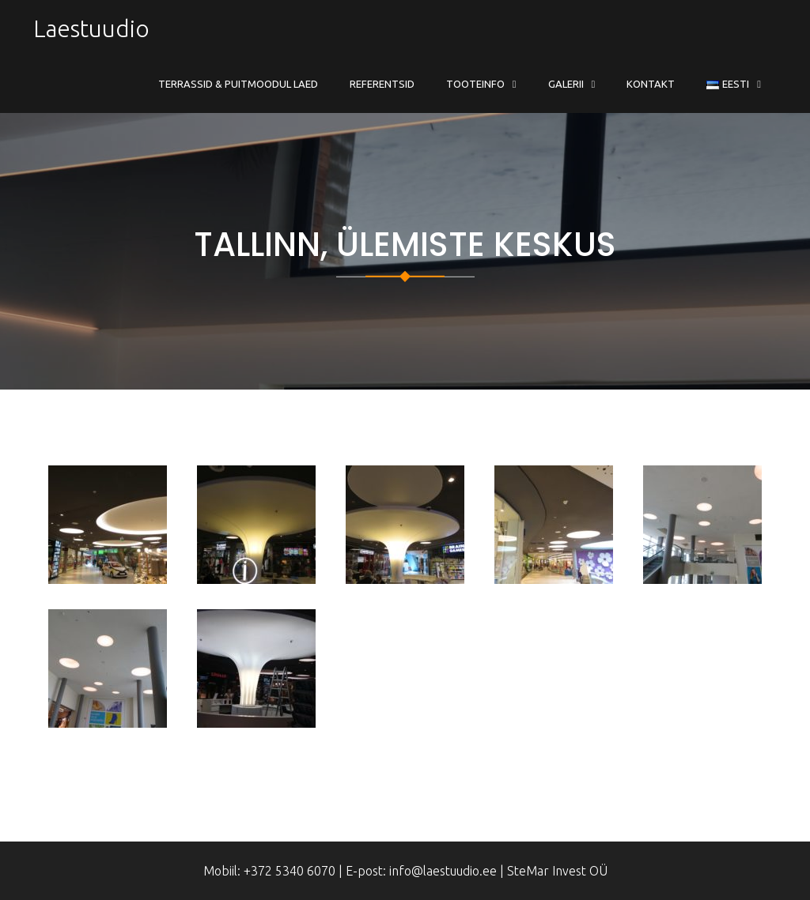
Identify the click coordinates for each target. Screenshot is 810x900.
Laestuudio (91, 28)
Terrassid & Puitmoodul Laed (238, 83)
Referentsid (382, 83)
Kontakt (650, 83)
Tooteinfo (475, 83)
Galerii (566, 83)
